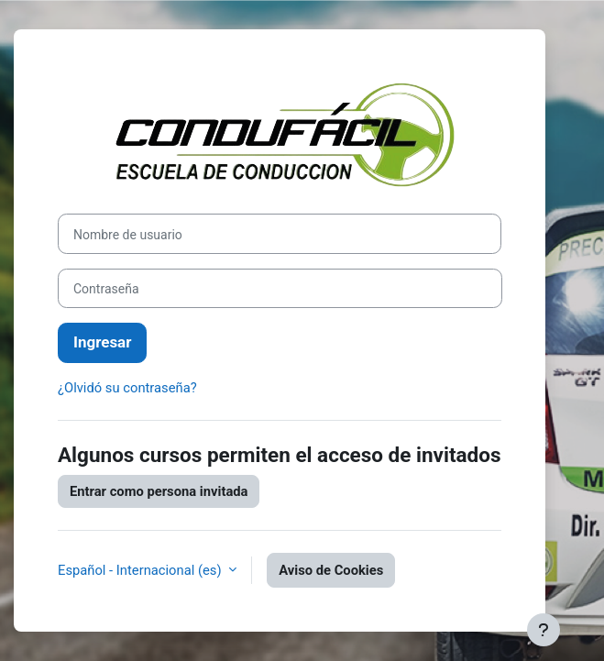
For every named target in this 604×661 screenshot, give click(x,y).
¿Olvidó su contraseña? (127, 388)
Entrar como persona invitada (158, 491)
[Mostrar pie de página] (543, 629)
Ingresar (102, 342)
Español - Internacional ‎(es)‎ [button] (141, 570)
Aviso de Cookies (331, 570)
